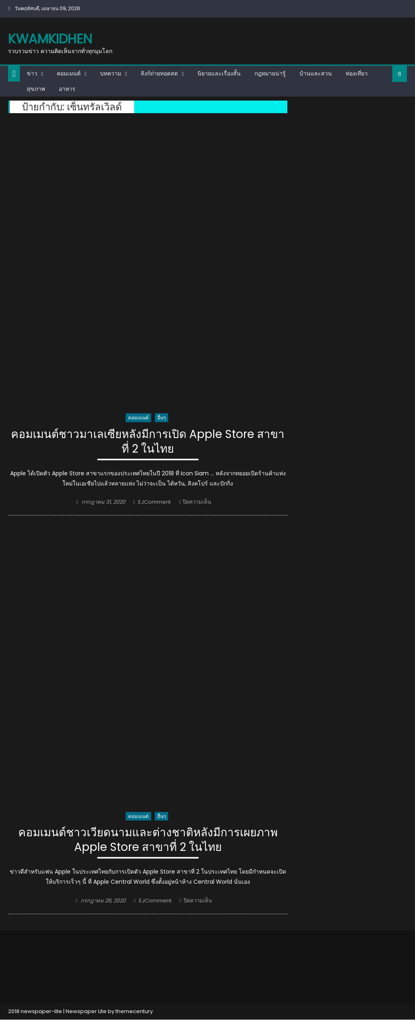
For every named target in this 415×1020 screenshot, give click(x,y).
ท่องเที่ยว (357, 73)
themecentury (134, 1012)
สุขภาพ (36, 89)
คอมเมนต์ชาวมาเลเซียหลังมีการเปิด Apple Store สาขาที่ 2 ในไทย (148, 442)
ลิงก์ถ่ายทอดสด (159, 73)
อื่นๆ (161, 417)
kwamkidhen (50, 39)
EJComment (154, 502)
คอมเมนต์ (69, 73)
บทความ (110, 73)
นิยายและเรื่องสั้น (219, 73)
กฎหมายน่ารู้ (270, 73)
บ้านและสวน (315, 73)
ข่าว (32, 73)
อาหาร (67, 89)
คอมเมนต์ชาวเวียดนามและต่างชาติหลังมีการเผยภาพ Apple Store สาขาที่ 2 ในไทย (147, 840)
